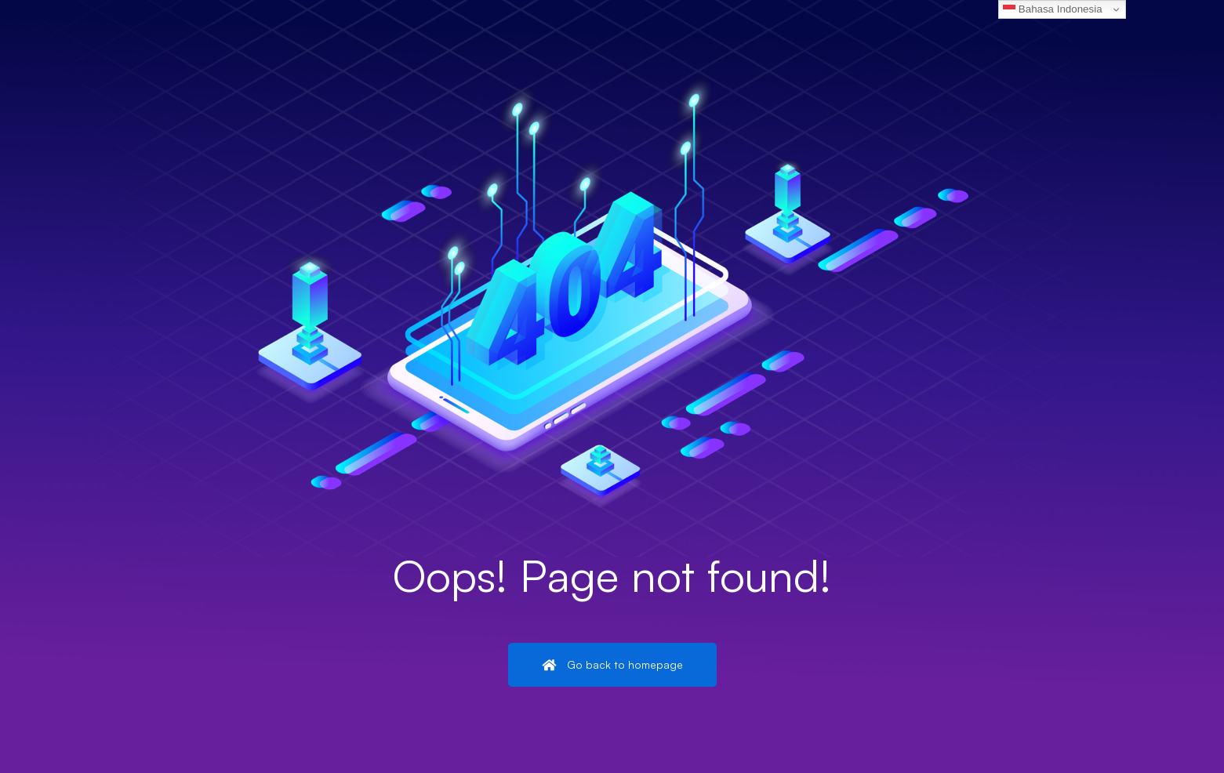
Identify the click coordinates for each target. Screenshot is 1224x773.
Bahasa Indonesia (1052, 9)
